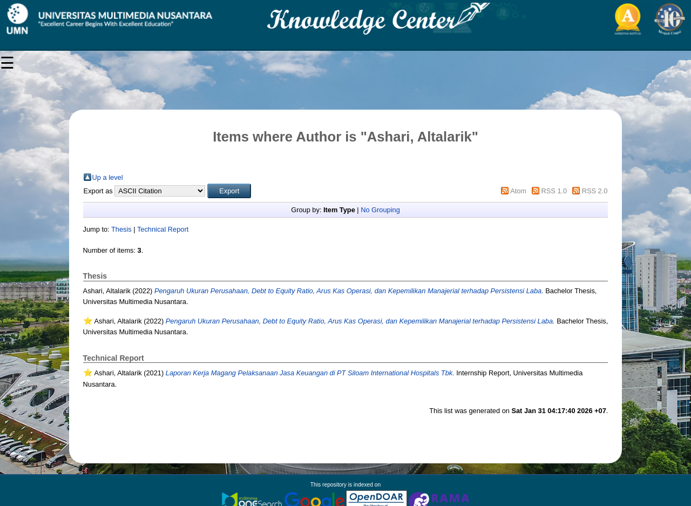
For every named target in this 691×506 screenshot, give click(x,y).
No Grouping (380, 210)
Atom (518, 191)
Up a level (107, 177)
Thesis (121, 229)
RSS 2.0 (595, 191)
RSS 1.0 (554, 191)
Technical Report (162, 229)
